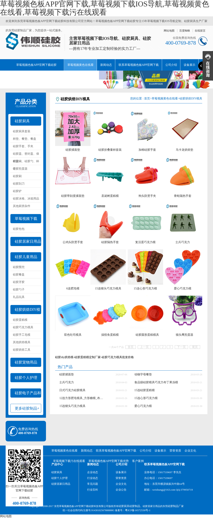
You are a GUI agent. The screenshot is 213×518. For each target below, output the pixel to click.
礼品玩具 (19, 297)
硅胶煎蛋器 (20, 168)
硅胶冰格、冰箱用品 (26, 198)
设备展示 (160, 450)
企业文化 (33, 76)
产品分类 (25, 103)
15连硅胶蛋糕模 (144, 390)
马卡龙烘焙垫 (184, 149)
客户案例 (138, 461)
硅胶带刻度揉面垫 (72, 195)
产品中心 (57, 464)
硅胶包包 (19, 228)
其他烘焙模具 (21, 342)
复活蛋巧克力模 (145, 242)
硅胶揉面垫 (73, 149)
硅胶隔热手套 (110, 242)
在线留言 (200, 30)
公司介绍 (171, 64)
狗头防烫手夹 (147, 195)
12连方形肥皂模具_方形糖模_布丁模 (82, 398)
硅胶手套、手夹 (23, 146)
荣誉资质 (15, 76)
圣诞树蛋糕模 (110, 195)
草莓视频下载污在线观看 (62, 76)
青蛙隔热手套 (182, 195)
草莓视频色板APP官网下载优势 (108, 461)
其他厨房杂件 (21, 206)
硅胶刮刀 (19, 183)
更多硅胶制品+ (27, 408)
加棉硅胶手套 (147, 149)
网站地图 (169, 30)
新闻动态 (106, 64)
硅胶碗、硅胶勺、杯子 (26, 162)
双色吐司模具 (73, 334)
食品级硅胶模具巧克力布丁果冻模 (156, 382)
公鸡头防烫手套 (73, 242)
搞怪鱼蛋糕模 (110, 334)
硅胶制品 (134, 506)
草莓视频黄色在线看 (80, 64)
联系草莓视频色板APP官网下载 (139, 64)
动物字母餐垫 (143, 374)
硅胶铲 (17, 191)
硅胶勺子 (19, 289)
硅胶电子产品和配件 (25, 394)
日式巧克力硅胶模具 (72, 390)
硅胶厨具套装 (21, 131)
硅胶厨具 (22, 121)
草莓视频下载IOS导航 (23, 220)
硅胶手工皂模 (21, 334)
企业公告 (121, 489)
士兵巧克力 (182, 242)
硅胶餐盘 (19, 274)
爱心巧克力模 (182, 288)
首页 (147, 98)
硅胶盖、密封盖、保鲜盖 (26, 155)
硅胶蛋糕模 (20, 319)
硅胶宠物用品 (26, 362)
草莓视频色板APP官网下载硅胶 (36, 64)
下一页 (181, 347)
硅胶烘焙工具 (21, 349)
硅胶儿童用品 (26, 257)
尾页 (195, 347)
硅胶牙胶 (19, 282)
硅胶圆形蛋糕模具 (147, 334)
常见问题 (92, 483)
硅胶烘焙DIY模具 (25, 310)
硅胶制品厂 (174, 506)
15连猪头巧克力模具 (108, 288)
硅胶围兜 (19, 267)
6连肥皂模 (72, 288)
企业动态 (92, 472)
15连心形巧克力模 (145, 288)
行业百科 (92, 489)
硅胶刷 (17, 176)
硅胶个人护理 (26, 378)
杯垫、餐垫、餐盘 (24, 138)
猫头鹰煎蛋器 (184, 334)
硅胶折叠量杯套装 (110, 149)
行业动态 (92, 478)
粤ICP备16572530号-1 (137, 510)
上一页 (144, 347)
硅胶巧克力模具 (23, 327)
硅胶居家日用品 (28, 241)
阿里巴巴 (90, 76)
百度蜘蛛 (184, 30)
